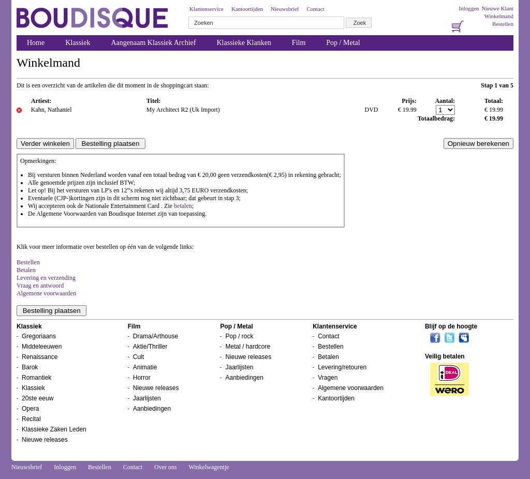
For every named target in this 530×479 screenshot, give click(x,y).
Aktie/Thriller (150, 346)
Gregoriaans (39, 336)
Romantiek (36, 377)
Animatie (145, 367)
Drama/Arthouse (155, 336)
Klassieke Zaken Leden (54, 429)
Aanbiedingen (152, 408)
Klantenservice (206, 9)
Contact (315, 9)
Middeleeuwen (42, 346)
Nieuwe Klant (497, 8)
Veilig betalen (445, 356)
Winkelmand (498, 16)
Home (36, 43)
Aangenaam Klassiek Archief (153, 43)
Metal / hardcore (247, 346)
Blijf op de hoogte (451, 326)
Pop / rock (239, 336)
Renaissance (39, 357)
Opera (30, 408)
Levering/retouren (342, 367)
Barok (30, 367)
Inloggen (469, 8)
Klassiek (77, 43)
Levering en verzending (46, 277)
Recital (31, 419)
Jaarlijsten (147, 398)
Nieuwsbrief (285, 9)
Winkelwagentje (208, 467)
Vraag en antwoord (40, 285)
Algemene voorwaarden (46, 293)
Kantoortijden (247, 9)
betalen (183, 205)
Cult (138, 357)
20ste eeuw (37, 398)
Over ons (165, 467)
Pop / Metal (343, 43)
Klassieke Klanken (244, 43)
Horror (142, 377)
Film (298, 43)
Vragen (327, 377)
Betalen (26, 270)
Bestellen (502, 24)
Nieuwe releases (45, 439)
